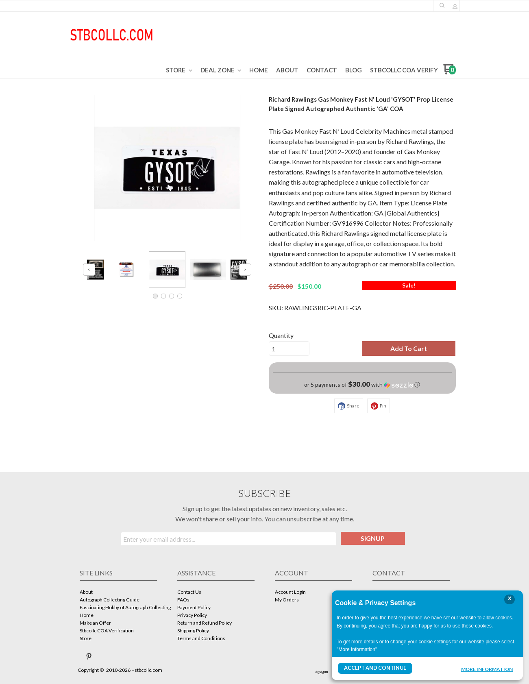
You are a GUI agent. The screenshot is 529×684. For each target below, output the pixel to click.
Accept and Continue (374, 668)
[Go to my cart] (449, 72)
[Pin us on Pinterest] (89, 656)
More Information (487, 669)
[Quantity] (289, 348)
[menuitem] (179, 70)
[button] (442, 5)
